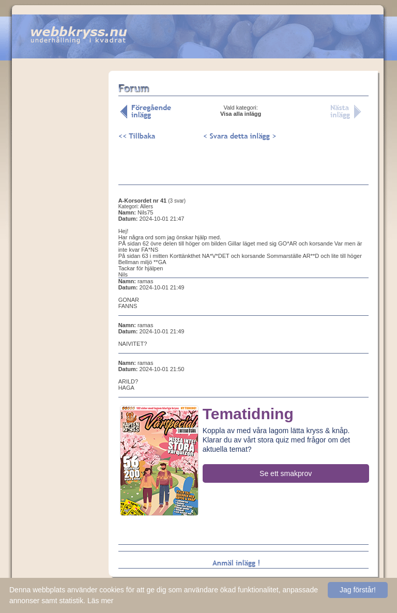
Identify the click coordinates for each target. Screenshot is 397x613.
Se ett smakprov (285, 473)
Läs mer (100, 600)
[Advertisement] (60, 232)
